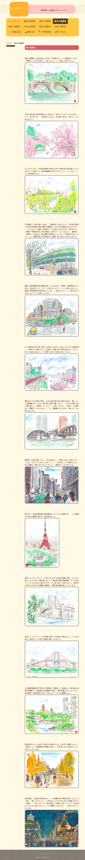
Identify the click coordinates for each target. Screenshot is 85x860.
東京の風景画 (60, 21)
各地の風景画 (60, 26)
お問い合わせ (61, 32)
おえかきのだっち (19, 8)
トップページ (14, 21)
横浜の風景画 (45, 21)
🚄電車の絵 (30, 32)
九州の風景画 (29, 26)
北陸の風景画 (45, 26)
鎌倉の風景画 (30, 21)
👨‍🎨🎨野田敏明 (44, 32)
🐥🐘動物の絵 (14, 32)
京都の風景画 (14, 26)
